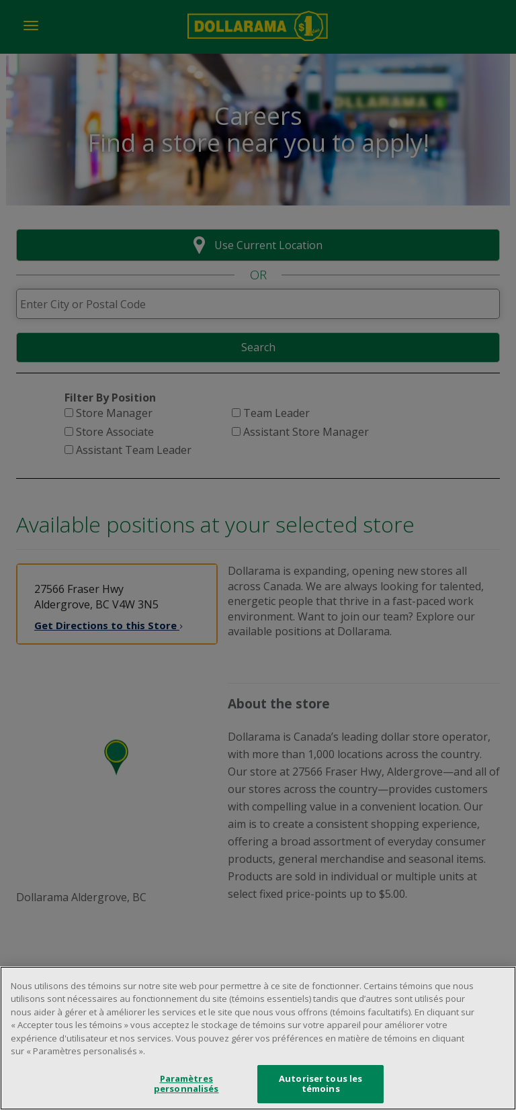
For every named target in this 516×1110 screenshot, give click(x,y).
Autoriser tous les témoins (320, 1085)
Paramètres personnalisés (186, 1085)
